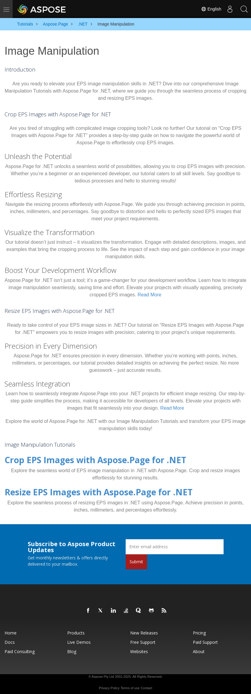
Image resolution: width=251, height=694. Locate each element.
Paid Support (205, 639)
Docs (10, 639)
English (209, 9)
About (199, 649)
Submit (136, 559)
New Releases (144, 630)
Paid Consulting (20, 649)
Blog (71, 649)
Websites (139, 649)
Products (76, 630)
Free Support (142, 639)
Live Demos (79, 639)
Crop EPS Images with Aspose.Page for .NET (74, 459)
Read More (150, 294)
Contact (146, 685)
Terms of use (130, 685)
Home (11, 630)
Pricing (199, 630)
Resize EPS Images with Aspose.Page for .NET (77, 490)
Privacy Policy (109, 685)
